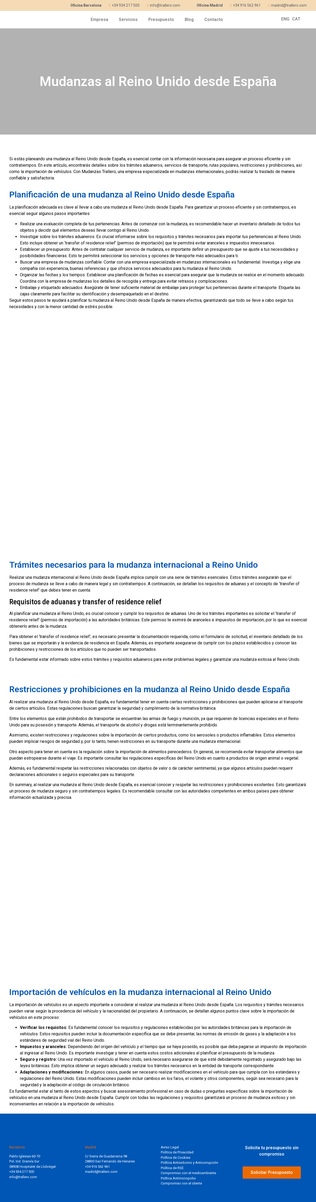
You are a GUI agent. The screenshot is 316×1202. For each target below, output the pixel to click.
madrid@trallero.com (101, 1172)
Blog (189, 19)
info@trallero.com (23, 1177)
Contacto (213, 19)
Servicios (128, 19)
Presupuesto (161, 19)
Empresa (99, 19)
